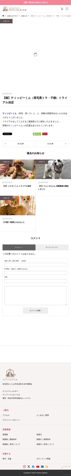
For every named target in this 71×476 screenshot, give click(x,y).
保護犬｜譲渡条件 (44, 439)
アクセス (6, 415)
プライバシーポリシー (11, 420)
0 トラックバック (52, 247)
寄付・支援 (7, 459)
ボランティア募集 (44, 459)
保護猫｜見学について (11, 444)
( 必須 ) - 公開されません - (16, 269)
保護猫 (5, 434)
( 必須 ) (15, 261)
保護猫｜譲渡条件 (10, 439)
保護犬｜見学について (45, 444)
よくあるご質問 (43, 415)
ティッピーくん (10, 113)
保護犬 (39, 434)
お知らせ (6, 21)
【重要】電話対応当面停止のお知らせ (35, 2)
